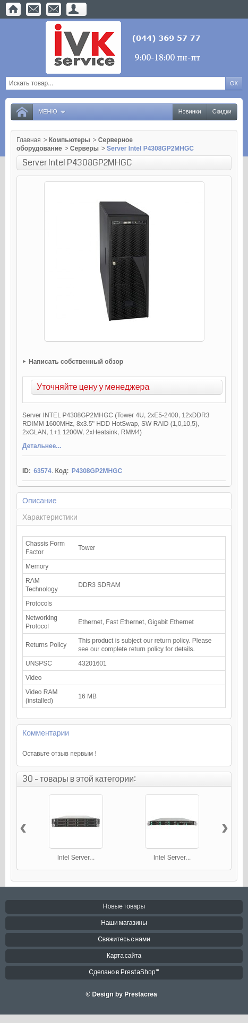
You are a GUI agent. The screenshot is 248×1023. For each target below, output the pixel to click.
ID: (26, 471)
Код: (62, 471)
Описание (39, 500)
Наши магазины (124, 923)
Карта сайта (124, 955)
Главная (28, 140)
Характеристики (50, 517)
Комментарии (45, 733)
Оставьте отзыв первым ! (59, 753)
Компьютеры (69, 140)
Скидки (222, 112)
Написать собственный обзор (76, 361)
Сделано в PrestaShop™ (124, 972)
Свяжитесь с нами (124, 939)
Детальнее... (41, 446)
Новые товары (124, 906)
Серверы (84, 148)
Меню (52, 112)
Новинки (189, 112)
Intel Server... (76, 857)
